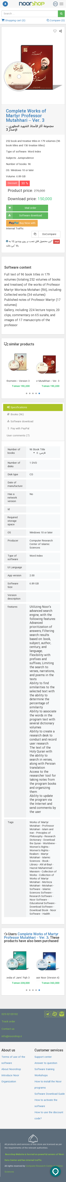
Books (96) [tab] (15, 414)
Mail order (30, 208)
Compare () (56, 20)
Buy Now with (21, 223)
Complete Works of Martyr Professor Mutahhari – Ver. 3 (31, 936)
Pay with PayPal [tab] (18, 429)
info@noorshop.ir (12, 1036)
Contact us (8, 1029)
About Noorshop (11, 1069)
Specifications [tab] (17, 407)
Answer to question (45, 1063)
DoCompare (49, 234)
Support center (43, 1057)
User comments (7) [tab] (18, 436)
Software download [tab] (20, 421)
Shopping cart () (13, 20)
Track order (8, 1022)
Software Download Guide (49, 1094)
